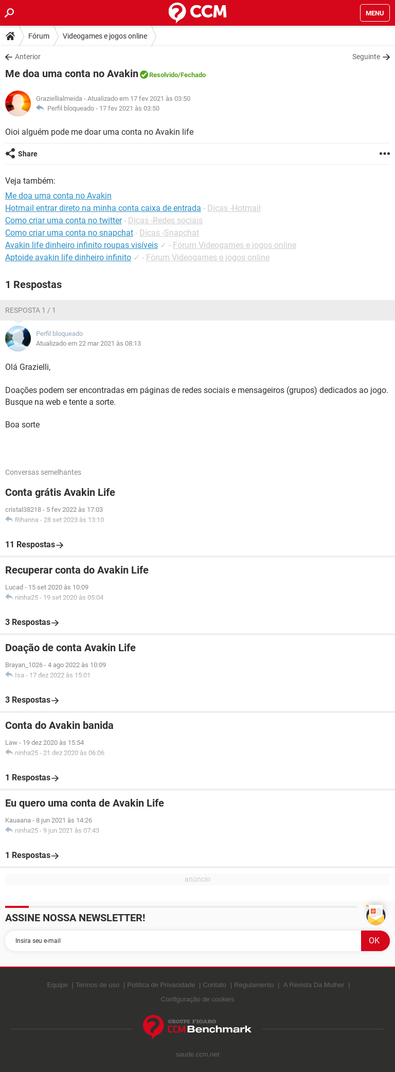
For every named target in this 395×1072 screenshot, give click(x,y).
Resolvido (163, 75)
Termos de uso (97, 985)
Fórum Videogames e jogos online (234, 245)
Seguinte (366, 56)
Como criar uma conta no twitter (63, 220)
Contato (215, 985)
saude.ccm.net (198, 1054)
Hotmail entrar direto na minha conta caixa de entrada (103, 208)
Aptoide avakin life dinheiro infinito (68, 257)
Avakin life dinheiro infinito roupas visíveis (81, 245)
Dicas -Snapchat (169, 233)
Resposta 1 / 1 (30, 310)
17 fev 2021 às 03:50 (129, 108)
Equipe (57, 985)
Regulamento (254, 985)
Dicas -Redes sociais (165, 220)
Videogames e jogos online (105, 36)
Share (28, 154)
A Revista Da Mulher (314, 985)
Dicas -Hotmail (234, 208)
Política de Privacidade (161, 985)
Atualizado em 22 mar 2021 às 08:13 (88, 343)
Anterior (28, 56)
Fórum (38, 36)
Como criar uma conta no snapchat (69, 233)
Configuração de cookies (197, 999)
